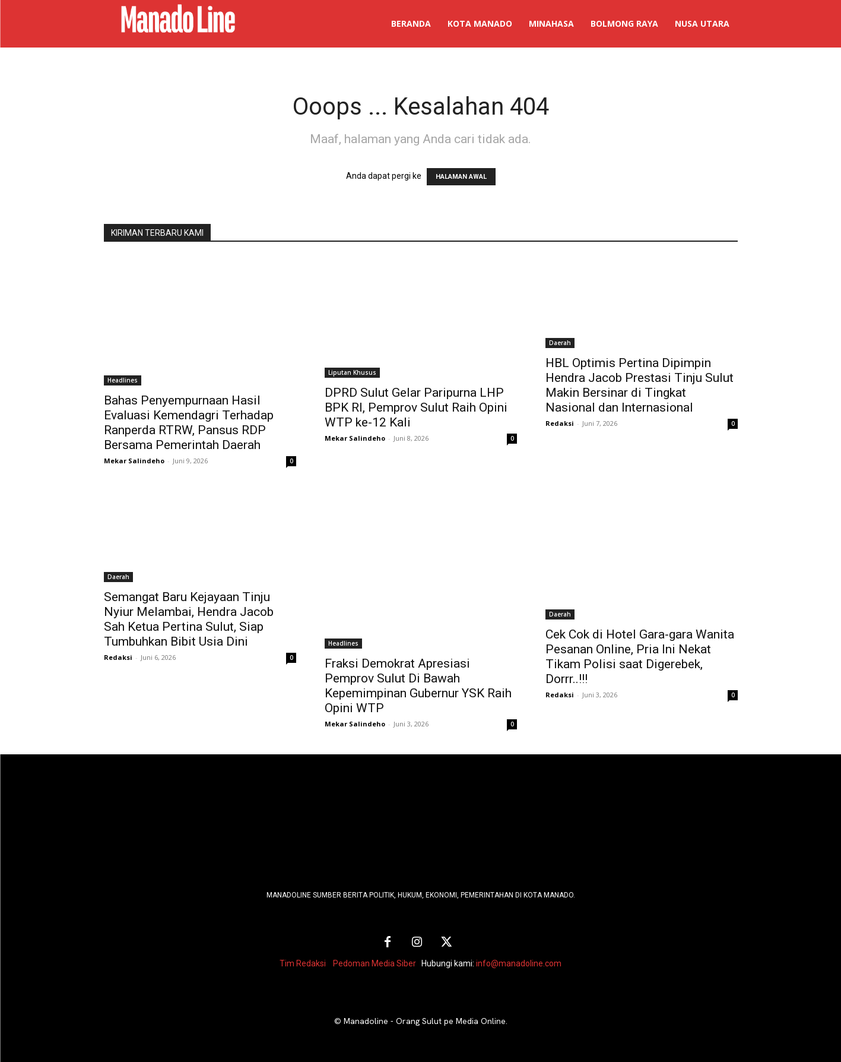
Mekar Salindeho (134, 460)
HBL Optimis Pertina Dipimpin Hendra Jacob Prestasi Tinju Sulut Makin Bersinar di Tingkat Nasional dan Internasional (639, 385)
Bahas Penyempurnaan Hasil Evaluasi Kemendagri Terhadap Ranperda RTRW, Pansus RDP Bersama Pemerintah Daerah (189, 422)
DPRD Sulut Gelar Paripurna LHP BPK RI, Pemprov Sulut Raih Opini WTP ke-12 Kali (416, 407)
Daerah (560, 343)
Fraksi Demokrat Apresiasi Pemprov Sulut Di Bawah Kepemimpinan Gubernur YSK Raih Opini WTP (418, 685)
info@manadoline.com (518, 963)
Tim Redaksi (303, 963)
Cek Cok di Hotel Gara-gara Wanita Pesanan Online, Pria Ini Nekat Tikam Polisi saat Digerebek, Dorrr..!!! (639, 656)
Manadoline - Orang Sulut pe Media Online (425, 1021)
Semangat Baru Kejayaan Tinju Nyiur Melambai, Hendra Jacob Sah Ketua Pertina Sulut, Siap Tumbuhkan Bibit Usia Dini (189, 619)
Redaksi (559, 423)
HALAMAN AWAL (461, 177)
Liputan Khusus (352, 372)
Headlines (122, 380)
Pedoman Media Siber (374, 963)
